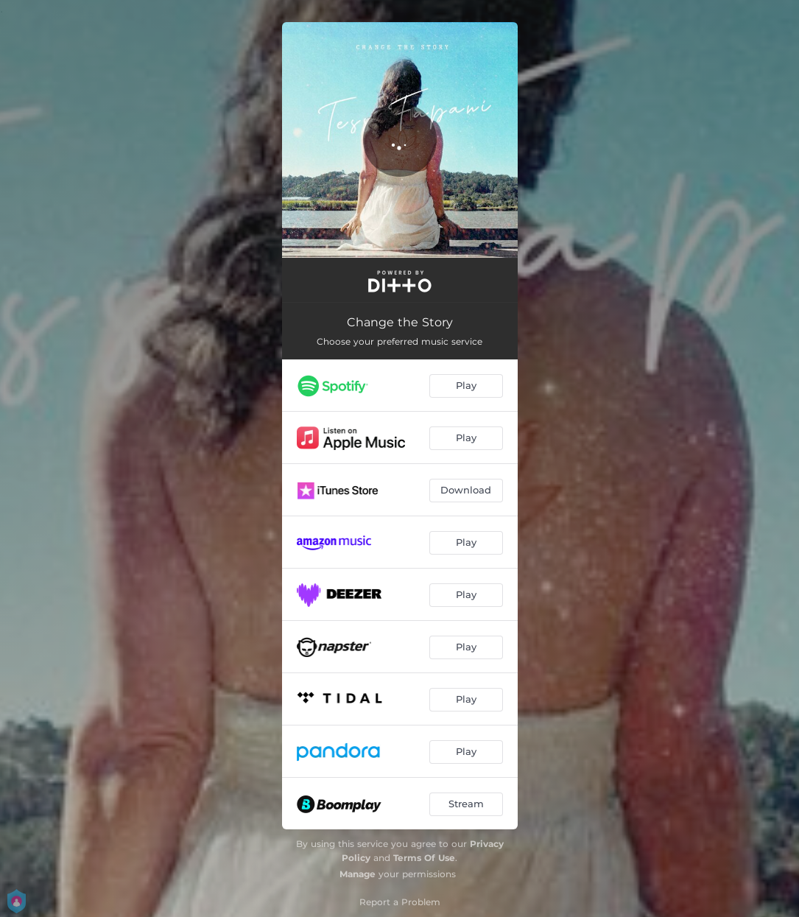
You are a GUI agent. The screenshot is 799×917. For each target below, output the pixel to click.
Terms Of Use (424, 857)
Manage (357, 873)
